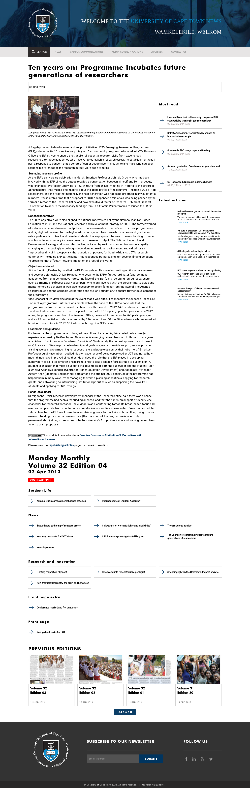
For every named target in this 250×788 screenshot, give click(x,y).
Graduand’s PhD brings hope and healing (188, 150)
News (57, 51)
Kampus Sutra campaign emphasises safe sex (61, 501)
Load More (125, 712)
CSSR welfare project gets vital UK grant (123, 536)
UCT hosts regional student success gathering (199, 270)
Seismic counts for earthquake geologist (123, 572)
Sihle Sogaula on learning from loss (193, 251)
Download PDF (41, 480)
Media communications (127, 51)
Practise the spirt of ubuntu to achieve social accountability (198, 289)
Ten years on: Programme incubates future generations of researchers (190, 537)
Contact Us (178, 51)
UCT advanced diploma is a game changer (189, 182)
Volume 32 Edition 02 (87, 690)
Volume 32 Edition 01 (136, 690)
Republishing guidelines (154, 784)
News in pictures (45, 547)
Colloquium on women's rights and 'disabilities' (126, 525)
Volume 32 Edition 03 (38, 690)
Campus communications (86, 51)
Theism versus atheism (179, 525)
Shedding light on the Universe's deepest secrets (192, 572)
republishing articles (61, 445)
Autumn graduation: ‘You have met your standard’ (193, 166)
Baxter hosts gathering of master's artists (59, 525)
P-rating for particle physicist (52, 572)
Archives (157, 51)
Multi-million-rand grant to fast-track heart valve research (199, 212)
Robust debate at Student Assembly (121, 501)
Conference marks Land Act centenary (57, 607)
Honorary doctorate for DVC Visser (55, 536)
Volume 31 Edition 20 (185, 690)
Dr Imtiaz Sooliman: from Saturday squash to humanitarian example (191, 135)
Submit (151, 758)
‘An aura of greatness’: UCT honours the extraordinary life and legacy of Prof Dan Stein (198, 232)
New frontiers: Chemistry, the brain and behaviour (63, 583)
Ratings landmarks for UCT (51, 632)
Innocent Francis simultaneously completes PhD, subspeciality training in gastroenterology (192, 119)
